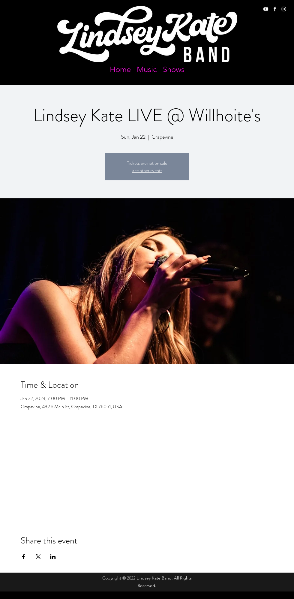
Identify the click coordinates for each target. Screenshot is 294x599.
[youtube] (266, 9)
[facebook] (275, 9)
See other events (147, 170)
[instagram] (284, 9)
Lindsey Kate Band (154, 578)
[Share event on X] (38, 556)
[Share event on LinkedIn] (53, 556)
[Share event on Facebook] (23, 556)
